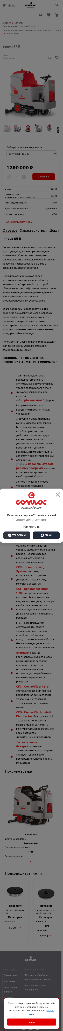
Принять (31, 1022)
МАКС (46, 535)
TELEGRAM (17, 535)
